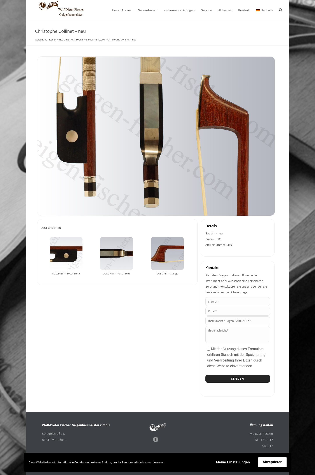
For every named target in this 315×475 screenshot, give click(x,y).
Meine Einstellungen (233, 462)
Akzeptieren (272, 462)
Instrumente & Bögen (179, 10)
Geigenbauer (147, 10)
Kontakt (243, 10)
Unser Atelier (121, 10)
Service (206, 10)
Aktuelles (225, 10)
